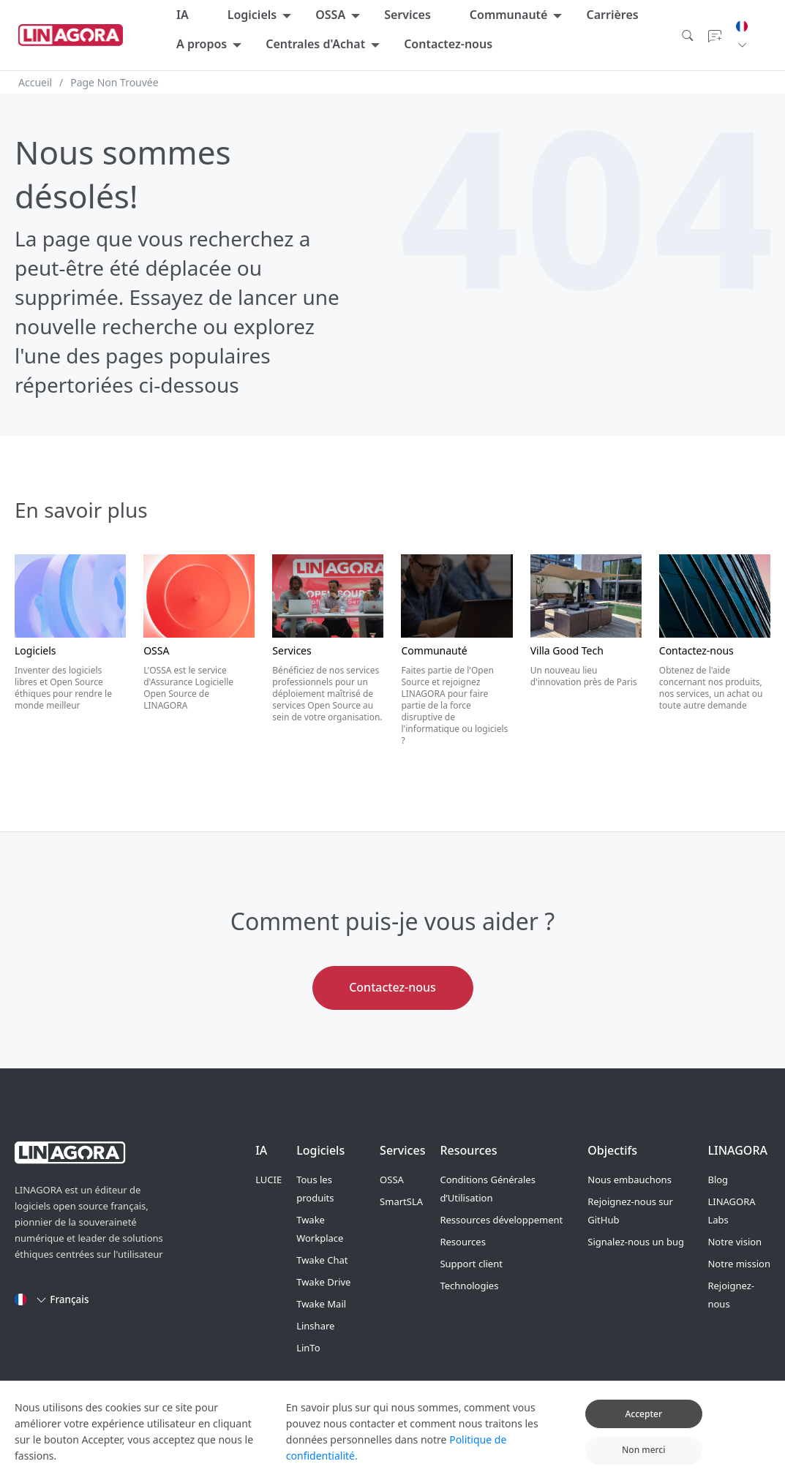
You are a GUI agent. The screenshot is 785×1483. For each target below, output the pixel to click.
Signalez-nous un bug (635, 1241)
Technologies (469, 1285)
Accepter (643, 1423)
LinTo (308, 1347)
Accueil (35, 82)
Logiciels (252, 15)
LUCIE (268, 1179)
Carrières (612, 15)
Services (407, 15)
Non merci (644, 1460)
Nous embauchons (629, 1179)
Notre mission (738, 1263)
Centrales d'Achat (315, 44)
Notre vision (734, 1241)
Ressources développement (501, 1219)
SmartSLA (401, 1201)
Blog (717, 1179)
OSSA (330, 15)
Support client (471, 1263)
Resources (462, 1241)
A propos (201, 44)
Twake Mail (321, 1303)
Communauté (509, 15)
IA (182, 15)
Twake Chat (322, 1260)
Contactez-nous (448, 44)
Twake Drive (323, 1281)
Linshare (315, 1325)
